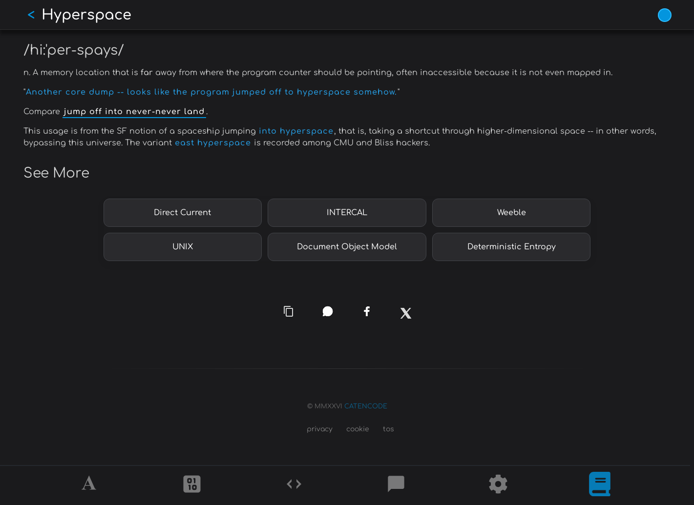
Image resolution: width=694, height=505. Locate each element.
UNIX (182, 246)
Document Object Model (347, 246)
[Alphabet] (90, 485)
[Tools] (498, 485)
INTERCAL (347, 212)
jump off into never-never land (134, 111)
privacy (320, 429)
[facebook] (366, 311)
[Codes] (294, 485)
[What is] (600, 485)
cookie (357, 429)
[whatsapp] (327, 311)
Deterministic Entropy (511, 246)
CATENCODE (365, 406)
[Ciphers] (192, 485)
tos (388, 429)
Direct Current (182, 212)
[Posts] (396, 485)
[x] (405, 319)
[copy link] (288, 311)
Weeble (511, 212)
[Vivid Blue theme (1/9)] (665, 15)
